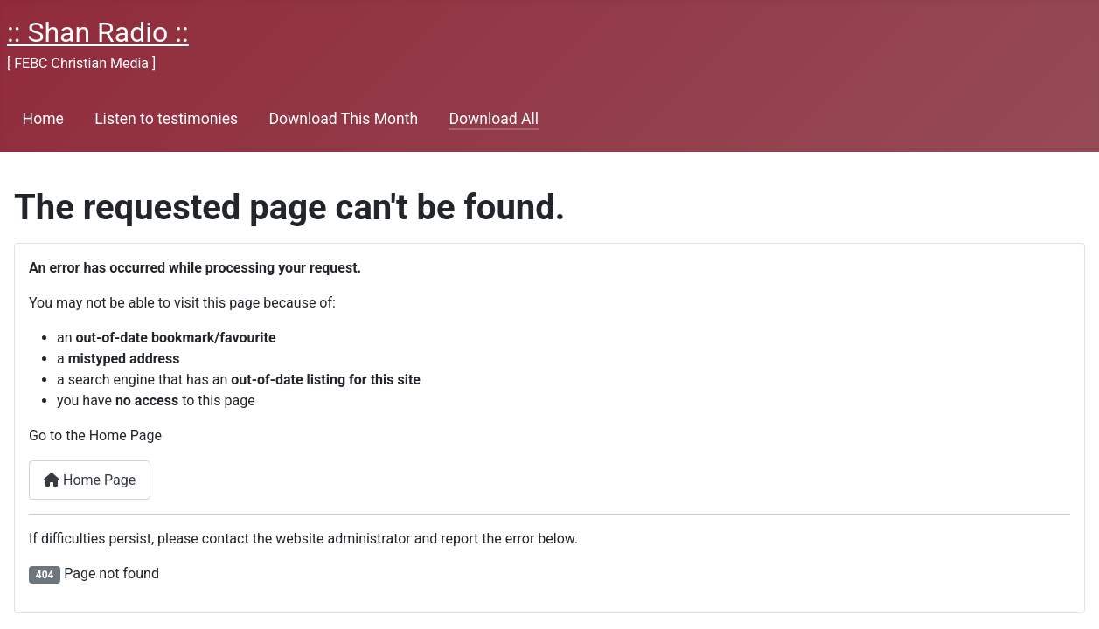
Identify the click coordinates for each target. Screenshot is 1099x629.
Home (43, 119)
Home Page (90, 480)
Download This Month (343, 119)
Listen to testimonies (166, 119)
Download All (494, 119)
